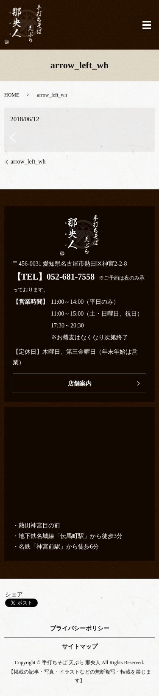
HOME (11, 95)
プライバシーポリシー (79, 628)
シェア (14, 594)
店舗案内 (80, 383)
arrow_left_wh (28, 161)
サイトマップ (80, 646)
